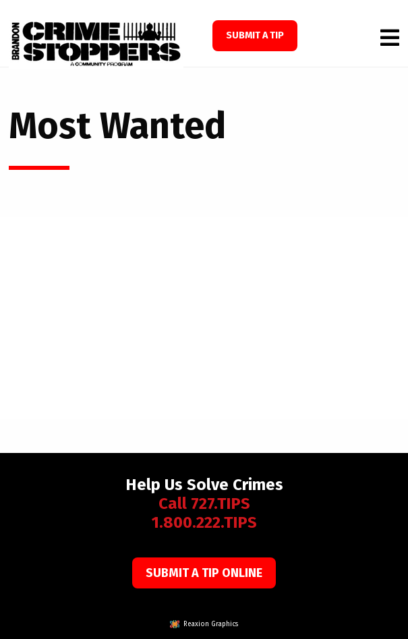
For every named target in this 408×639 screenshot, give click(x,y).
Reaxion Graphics (210, 624)
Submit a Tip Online (204, 573)
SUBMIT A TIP (255, 35)
